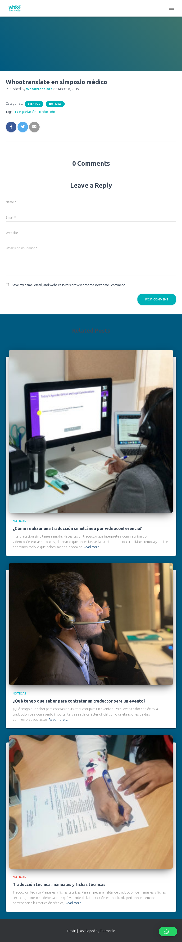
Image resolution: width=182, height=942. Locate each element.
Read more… (93, 547)
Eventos (34, 104)
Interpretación (25, 112)
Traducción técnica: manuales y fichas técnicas (59, 884)
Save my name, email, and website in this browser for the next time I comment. (69, 285)
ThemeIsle (107, 931)
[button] (168, 931)
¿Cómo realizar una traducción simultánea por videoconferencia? (77, 528)
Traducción (47, 112)
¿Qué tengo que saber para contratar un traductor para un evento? (79, 701)
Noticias (55, 104)
